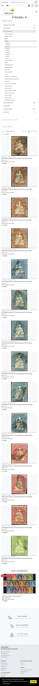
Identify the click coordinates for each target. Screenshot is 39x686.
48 (29, 131)
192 (35, 131)
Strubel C (7, 50)
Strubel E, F (8, 54)
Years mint (7, 69)
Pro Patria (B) (8, 88)
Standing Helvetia (9, 65)
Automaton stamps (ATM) (11, 76)
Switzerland (4, 663)
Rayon (6, 38)
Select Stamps (7, 21)
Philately (3, 675)
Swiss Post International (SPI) (12, 79)
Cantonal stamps (9, 34)
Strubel (6, 41)
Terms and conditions (26, 670)
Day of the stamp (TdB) (10, 83)
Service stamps (8, 95)
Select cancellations (9, 120)
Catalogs (3, 676)
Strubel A (7, 47)
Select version (7, 126)
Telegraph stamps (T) (10, 100)
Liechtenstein (4, 665)
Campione (3, 666)
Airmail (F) (7, 81)
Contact (22, 665)
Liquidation (4, 668)
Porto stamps (8, 97)
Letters (7, 58)
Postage (3, 670)
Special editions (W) (9, 93)
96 (31, 131)
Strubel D (7, 52)
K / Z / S (6, 74)
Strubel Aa (7, 43)
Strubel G (7, 56)
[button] (33, 681)
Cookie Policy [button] (6, 683)
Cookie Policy (23, 671)
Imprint (22, 673)
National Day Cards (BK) (10, 90)
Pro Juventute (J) (9, 86)
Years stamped (8, 72)
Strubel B (7, 48)
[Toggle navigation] (36, 12)
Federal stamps (8, 36)
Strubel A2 (7, 45)
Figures (6, 62)
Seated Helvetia (8, 60)
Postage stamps (8, 67)
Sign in (22, 663)
